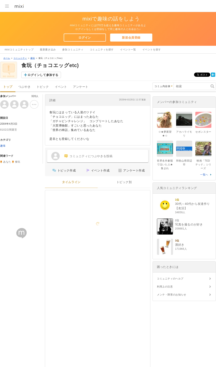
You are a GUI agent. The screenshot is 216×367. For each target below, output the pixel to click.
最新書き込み (48, 49)
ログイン (84, 37)
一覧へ (204, 174)
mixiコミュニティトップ (19, 49)
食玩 (17, 161)
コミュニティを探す (102, 49)
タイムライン (71, 182)
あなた (7, 161)
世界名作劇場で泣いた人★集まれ (165, 164)
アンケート (80, 86)
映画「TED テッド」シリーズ (203, 164)
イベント (61, 86)
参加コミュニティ (73, 49)
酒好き (179, 244)
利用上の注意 (165, 286)
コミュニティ (20, 58)
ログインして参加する (43, 75)
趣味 (32, 58)
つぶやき (24, 86)
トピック (42, 86)
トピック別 (124, 182)
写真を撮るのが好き (189, 224)
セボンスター (203, 131)
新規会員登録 (131, 37)
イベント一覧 (128, 49)
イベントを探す (151, 49)
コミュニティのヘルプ (170, 278)
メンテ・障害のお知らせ (171, 294)
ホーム (6, 58)
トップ (7, 86)
